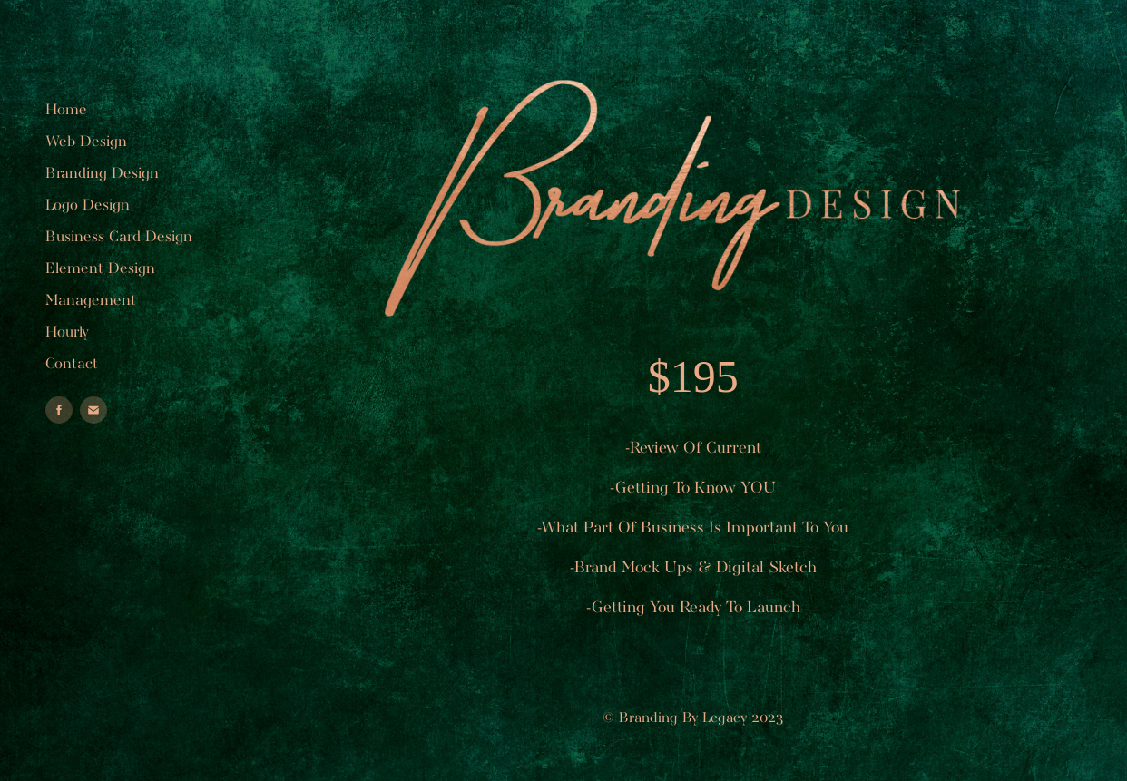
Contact (71, 364)
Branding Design (102, 173)
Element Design (100, 269)
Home (66, 110)
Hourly (67, 332)
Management (90, 300)
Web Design (86, 142)
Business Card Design (118, 237)
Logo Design (87, 205)
